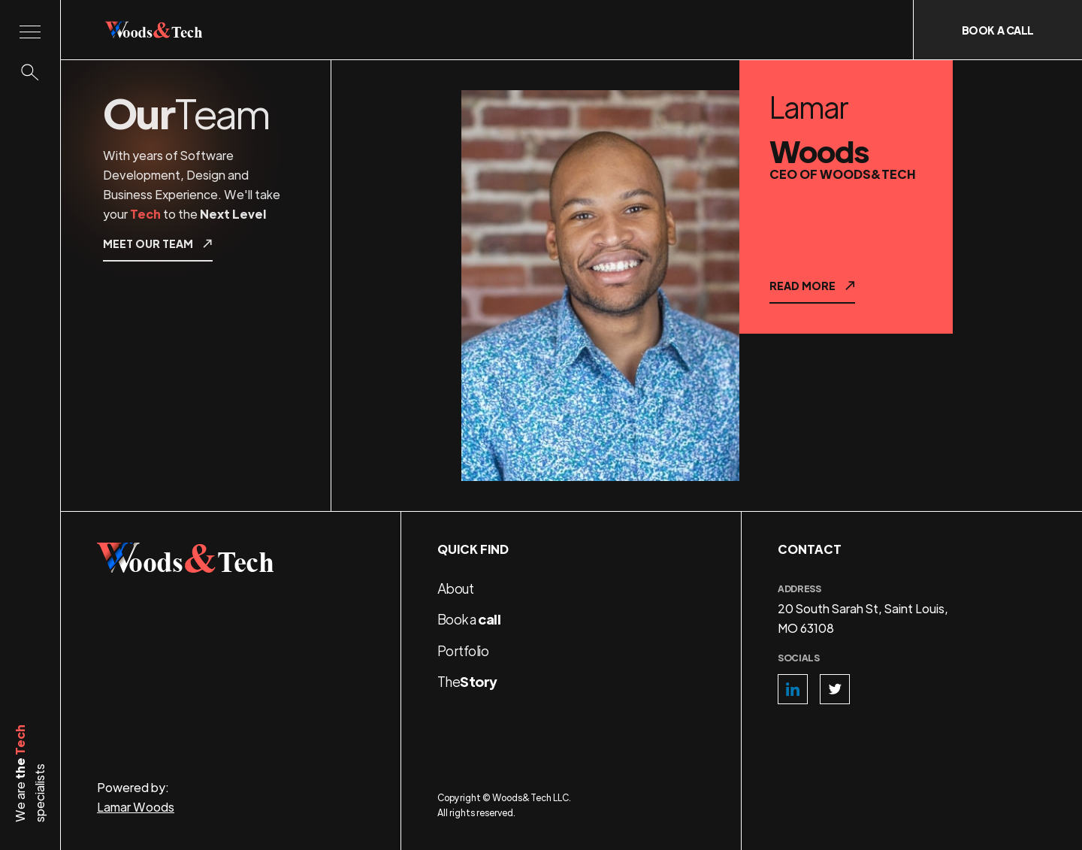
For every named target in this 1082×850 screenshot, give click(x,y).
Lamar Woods (135, 807)
